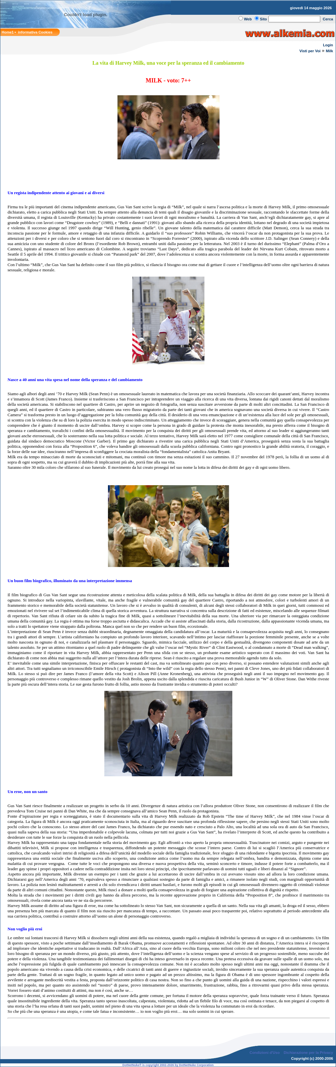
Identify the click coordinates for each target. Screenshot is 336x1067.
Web (248, 19)
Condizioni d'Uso (264, 1053)
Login (328, 45)
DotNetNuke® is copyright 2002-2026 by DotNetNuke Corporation (168, 1065)
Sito (263, 19)
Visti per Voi (310, 51)
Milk (329, 51)
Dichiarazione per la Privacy (308, 1053)
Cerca (328, 19)
